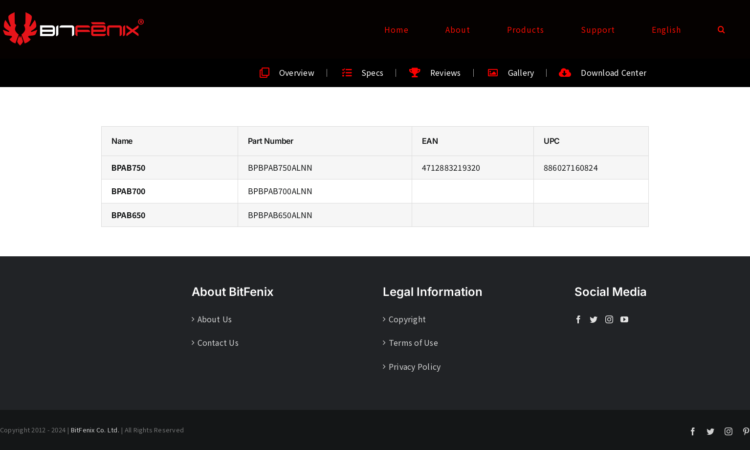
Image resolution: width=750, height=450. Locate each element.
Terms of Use (413, 342)
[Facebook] (578, 319)
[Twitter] (593, 319)
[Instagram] (609, 319)
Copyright (407, 319)
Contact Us (218, 342)
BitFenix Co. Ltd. (95, 429)
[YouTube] (624, 319)
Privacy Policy (415, 366)
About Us (215, 319)
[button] (722, 29)
